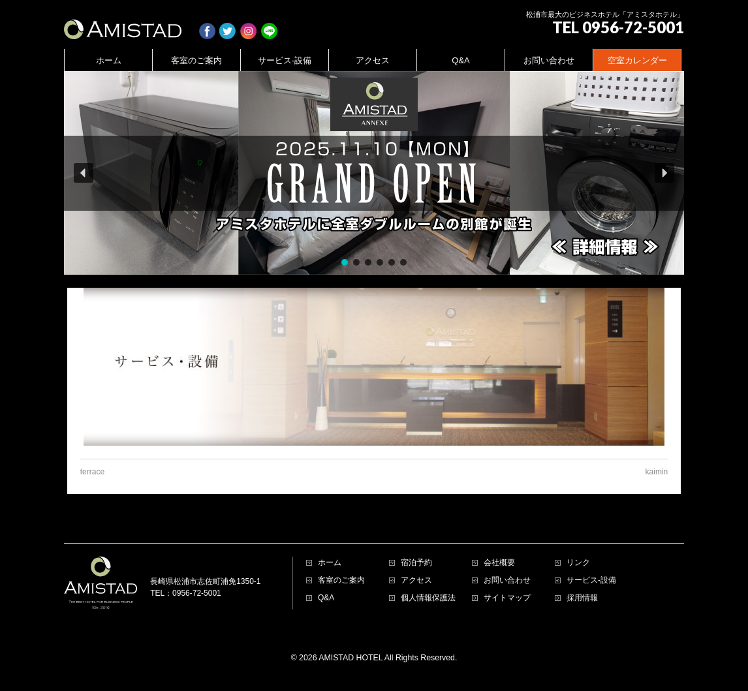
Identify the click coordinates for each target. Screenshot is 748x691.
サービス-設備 (591, 580)
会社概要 (499, 563)
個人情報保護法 (428, 598)
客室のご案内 (341, 580)
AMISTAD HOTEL (350, 657)
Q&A (326, 598)
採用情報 (582, 598)
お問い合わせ (507, 580)
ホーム (329, 563)
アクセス (416, 580)
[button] (374, 173)
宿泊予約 (416, 563)
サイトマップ (507, 598)
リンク (578, 563)
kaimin (657, 471)
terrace (92, 471)
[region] (374, 173)
